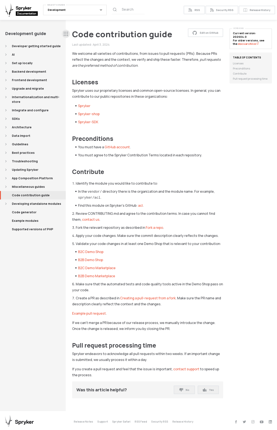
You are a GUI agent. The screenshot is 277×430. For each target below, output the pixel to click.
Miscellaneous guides (28, 187)
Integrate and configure (30, 110)
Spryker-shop (89, 114)
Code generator (24, 212)
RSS (194, 10)
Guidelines (20, 144)
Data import (21, 136)
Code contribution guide (31, 195)
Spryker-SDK (88, 122)
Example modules (25, 221)
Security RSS (222, 10)
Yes (208, 390)
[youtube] (261, 422)
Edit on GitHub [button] (205, 33)
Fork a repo (154, 227)
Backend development (29, 71)
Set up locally (22, 63)
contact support (186, 369)
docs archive (248, 44)
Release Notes (83, 421)
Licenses (238, 63)
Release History (256, 10)
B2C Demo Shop (91, 251)
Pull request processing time (250, 79)
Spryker (84, 105)
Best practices (23, 153)
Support (102, 421)
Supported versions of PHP (32, 229)
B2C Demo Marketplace (97, 268)
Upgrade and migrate (28, 88)
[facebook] (236, 421)
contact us (90, 219)
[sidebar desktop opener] (66, 34)
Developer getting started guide (36, 46)
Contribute (239, 73)
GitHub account (117, 147)
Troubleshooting (25, 161)
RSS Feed (141, 421)
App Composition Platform (32, 178)
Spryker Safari (121, 421)
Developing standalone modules (36, 204)
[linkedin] (270, 421)
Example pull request (89, 313)
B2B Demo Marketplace (96, 276)
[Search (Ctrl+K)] (128, 10)
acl (140, 205)
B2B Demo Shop (90, 259)
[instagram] (253, 421)
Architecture (22, 127)
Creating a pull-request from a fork (148, 298)
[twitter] (244, 421)
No (184, 390)
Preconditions (241, 68)
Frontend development (29, 80)
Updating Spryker (25, 170)
